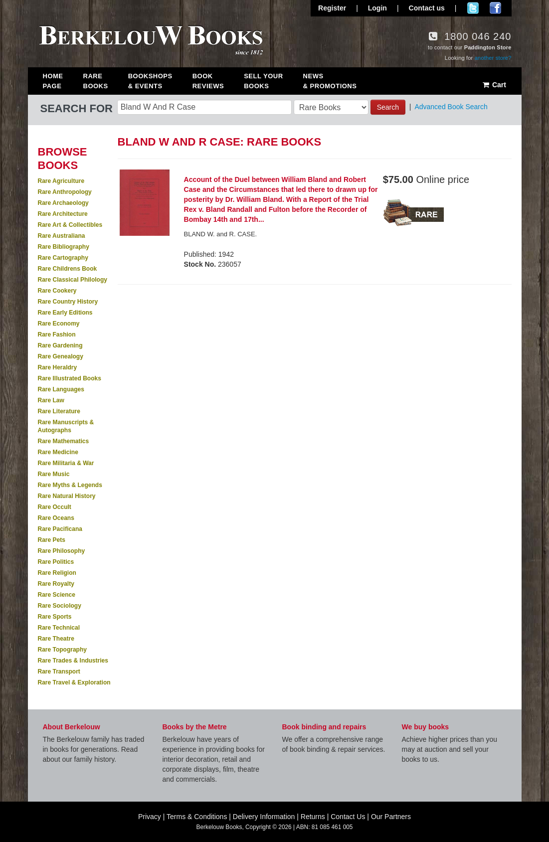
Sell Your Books (263, 81)
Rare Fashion (57, 334)
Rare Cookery (57, 290)
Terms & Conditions (197, 817)
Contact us (427, 8)
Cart (494, 85)
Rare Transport (59, 671)
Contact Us (348, 817)
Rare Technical (59, 627)
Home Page (53, 81)
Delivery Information (264, 817)
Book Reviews (208, 81)
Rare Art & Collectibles (70, 224)
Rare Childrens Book (67, 268)
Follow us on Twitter (473, 8)
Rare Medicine (58, 452)
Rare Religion (57, 572)
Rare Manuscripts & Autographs (66, 426)
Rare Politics (56, 561)
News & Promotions (330, 81)
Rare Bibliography (63, 246)
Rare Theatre (56, 638)
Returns (313, 817)
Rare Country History (68, 301)
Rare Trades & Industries (73, 660)
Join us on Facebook (495, 8)
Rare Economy (59, 323)
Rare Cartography (63, 257)
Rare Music (54, 474)
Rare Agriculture (61, 180)
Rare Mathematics (63, 441)
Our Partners (391, 817)
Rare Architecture (63, 213)
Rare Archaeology (63, 202)
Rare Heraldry (57, 367)
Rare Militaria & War (66, 463)
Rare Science (56, 594)
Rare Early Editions (65, 312)
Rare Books (95, 81)
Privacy (149, 817)
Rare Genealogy (60, 356)
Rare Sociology (59, 605)
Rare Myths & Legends (70, 485)
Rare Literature (59, 411)
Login (377, 8)
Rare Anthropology (65, 191)
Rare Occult (54, 507)
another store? (493, 58)
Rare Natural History (67, 496)
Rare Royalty (56, 583)
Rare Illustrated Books (69, 378)
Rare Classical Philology (72, 279)
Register (332, 8)
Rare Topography (62, 649)
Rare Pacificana (60, 528)
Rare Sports (55, 616)
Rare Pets (51, 539)
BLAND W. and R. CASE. (220, 234)
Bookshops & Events (150, 81)
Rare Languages (61, 389)
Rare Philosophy (61, 550)
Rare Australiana (61, 235)
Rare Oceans (56, 517)
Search (388, 107)
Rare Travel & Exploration (74, 682)
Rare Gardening (60, 345)
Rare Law (51, 400)
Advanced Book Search (450, 107)
